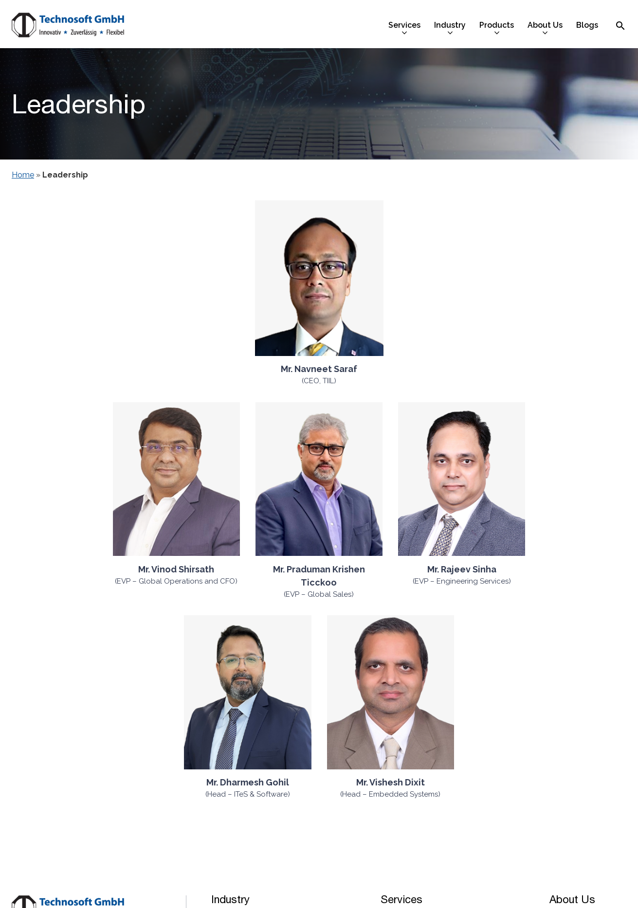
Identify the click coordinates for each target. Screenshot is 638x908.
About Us (572, 899)
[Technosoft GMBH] (68, 26)
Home (23, 174)
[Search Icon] (620, 25)
